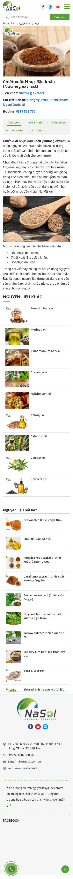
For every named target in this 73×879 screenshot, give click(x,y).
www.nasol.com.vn (26, 768)
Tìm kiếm (60, 17)
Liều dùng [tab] (36, 130)
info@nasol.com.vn (29, 761)
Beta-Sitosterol (34, 670)
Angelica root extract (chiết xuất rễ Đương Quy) (42, 559)
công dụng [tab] (59, 122)
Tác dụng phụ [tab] (14, 130)
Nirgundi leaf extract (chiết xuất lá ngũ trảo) (42, 616)
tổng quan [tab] (14, 122)
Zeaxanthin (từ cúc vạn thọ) (43, 520)
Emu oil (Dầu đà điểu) (38, 539)
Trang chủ (8, 23)
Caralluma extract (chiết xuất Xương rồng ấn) (44, 578)
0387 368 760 (26, 755)
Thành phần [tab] (36, 122)
